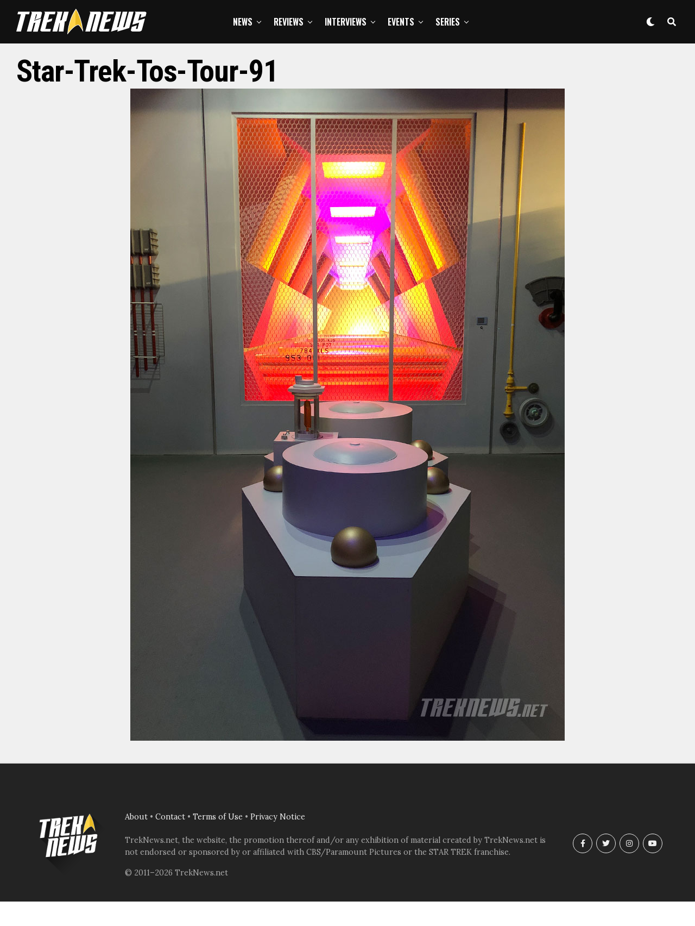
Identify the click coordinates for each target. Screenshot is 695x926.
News (242, 21)
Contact (170, 817)
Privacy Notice (277, 817)
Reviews (289, 21)
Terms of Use (218, 817)
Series (447, 21)
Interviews (346, 21)
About (136, 817)
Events (401, 21)
